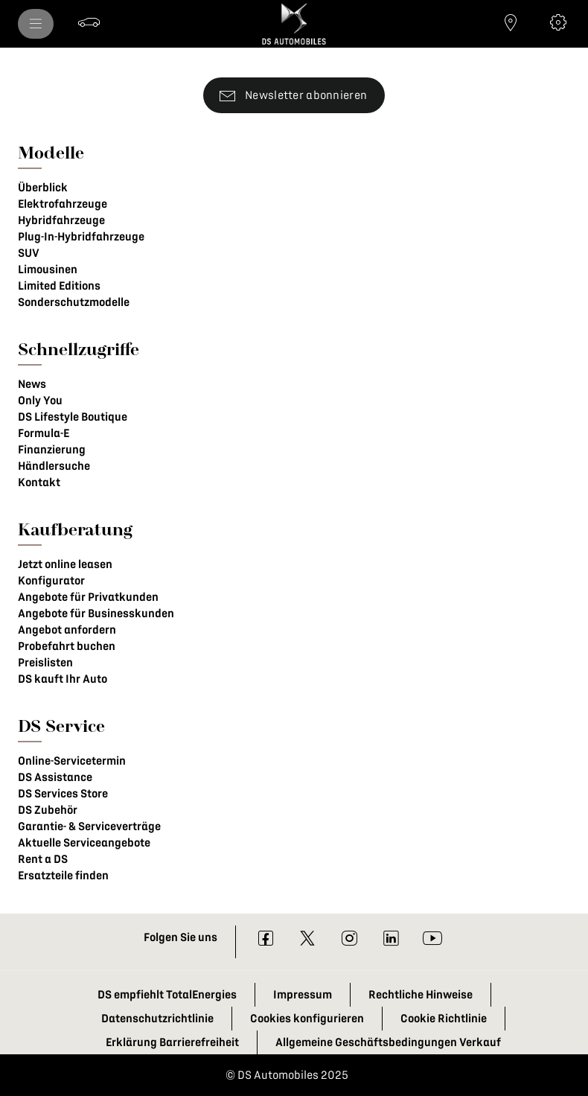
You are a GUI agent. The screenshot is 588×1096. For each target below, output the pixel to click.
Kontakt (39, 482)
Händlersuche (54, 466)
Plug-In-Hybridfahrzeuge (81, 236)
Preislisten (45, 662)
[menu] (36, 24)
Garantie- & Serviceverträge (89, 826)
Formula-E (43, 433)
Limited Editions (59, 286)
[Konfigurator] (558, 22)
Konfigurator (51, 580)
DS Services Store (63, 793)
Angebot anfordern (67, 630)
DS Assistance (55, 777)
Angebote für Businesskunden (96, 613)
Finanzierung (52, 449)
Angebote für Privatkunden (88, 597)
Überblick (43, 187)
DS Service (61, 725)
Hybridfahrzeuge (61, 220)
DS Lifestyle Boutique (72, 417)
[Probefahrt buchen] (89, 22)
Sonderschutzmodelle (74, 302)
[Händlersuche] (511, 22)
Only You (40, 400)
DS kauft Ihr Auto (62, 679)
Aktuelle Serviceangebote (84, 843)
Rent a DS (43, 859)
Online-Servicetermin (72, 761)
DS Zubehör (47, 810)
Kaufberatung (75, 529)
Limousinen (47, 269)
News (32, 384)
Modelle (51, 152)
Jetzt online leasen (65, 564)
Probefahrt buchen (66, 646)
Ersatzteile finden (63, 875)
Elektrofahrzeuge (62, 204)
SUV (28, 253)
